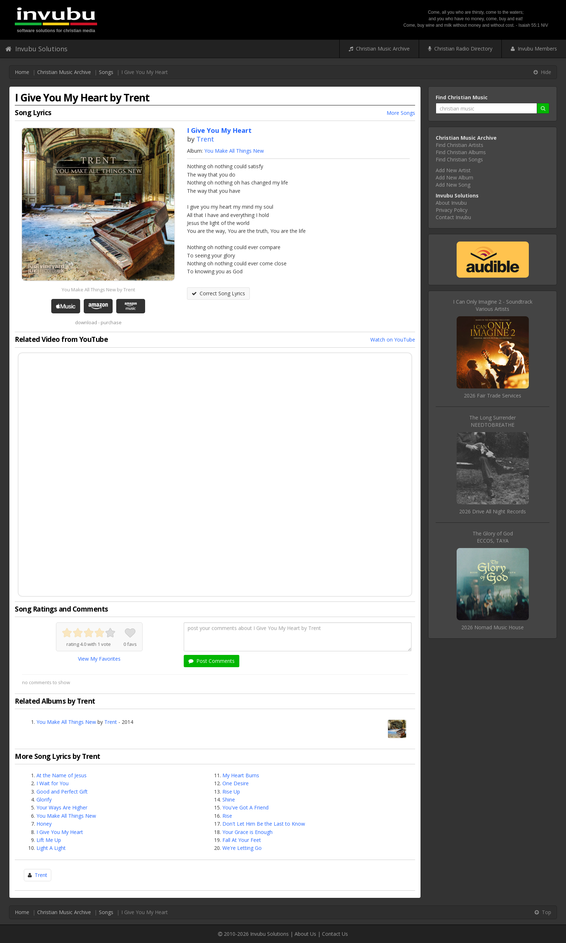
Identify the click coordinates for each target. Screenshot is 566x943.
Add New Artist (453, 170)
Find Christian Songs (459, 159)
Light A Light (51, 847)
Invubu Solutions (36, 48)
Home (22, 72)
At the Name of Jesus (61, 775)
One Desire (235, 783)
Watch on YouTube (392, 339)
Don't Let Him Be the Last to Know (263, 823)
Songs (106, 72)
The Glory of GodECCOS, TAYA (493, 537)
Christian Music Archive (379, 48)
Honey (44, 823)
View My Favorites (99, 658)
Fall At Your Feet (241, 839)
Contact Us (335, 933)
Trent (205, 139)
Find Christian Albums (461, 152)
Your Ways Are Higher (61, 807)
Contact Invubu (453, 217)
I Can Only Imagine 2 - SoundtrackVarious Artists (492, 305)
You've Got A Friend (245, 807)
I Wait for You (52, 783)
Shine (228, 799)
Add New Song (453, 184)
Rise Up (231, 791)
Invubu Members (534, 48)
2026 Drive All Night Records (492, 511)
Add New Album (454, 177)
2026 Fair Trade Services (492, 395)
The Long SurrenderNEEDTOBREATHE (492, 421)
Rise (227, 815)
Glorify (44, 799)
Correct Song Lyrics (218, 293)
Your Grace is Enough (247, 832)
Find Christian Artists (459, 145)
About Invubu (451, 202)
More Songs (401, 112)
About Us (305, 933)
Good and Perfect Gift (62, 791)
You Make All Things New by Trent (98, 289)
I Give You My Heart (59, 832)
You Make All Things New (234, 150)
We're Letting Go (242, 847)
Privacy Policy (451, 210)
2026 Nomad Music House (492, 627)
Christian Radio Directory (460, 48)
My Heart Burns (240, 775)
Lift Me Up (48, 839)
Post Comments (211, 660)
